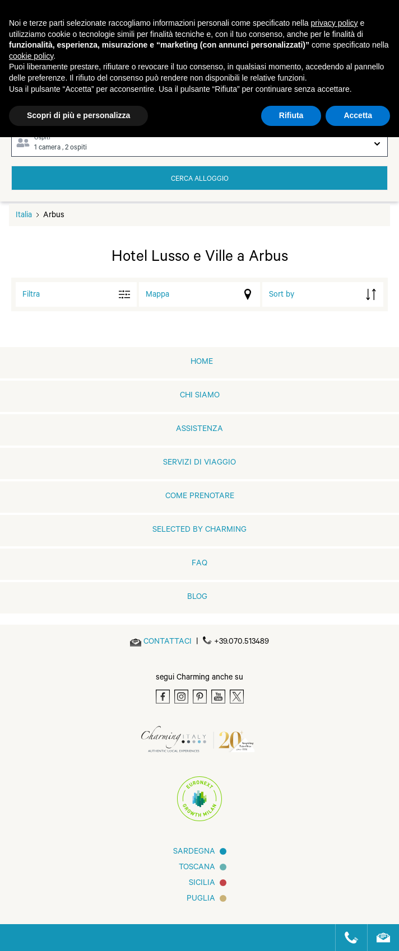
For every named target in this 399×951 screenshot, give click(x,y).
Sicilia (202, 883)
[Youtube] (218, 697)
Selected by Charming (199, 530)
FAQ (199, 564)
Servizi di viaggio (199, 463)
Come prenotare (199, 497)
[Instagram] (181, 697)
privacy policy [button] (334, 22)
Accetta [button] (358, 115)
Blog (197, 597)
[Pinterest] (200, 697)
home (202, 362)
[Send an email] (167, 642)
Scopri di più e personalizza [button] (78, 115)
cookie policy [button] (31, 55)
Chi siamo (200, 396)
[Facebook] (163, 697)
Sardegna (194, 852)
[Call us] (346, 937)
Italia (24, 216)
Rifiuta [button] (291, 115)
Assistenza (199, 429)
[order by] (322, 294)
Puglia (201, 899)
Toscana (197, 868)
